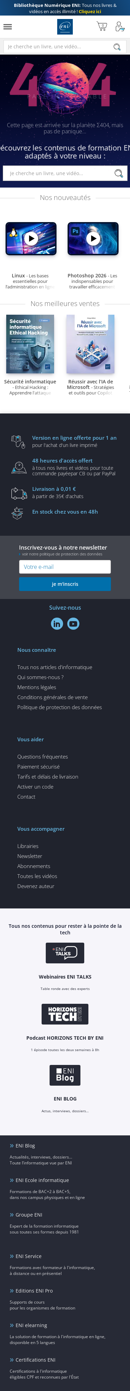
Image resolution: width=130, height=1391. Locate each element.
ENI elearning (31, 1325)
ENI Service (29, 1256)
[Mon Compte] (120, 26)
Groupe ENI (29, 1214)
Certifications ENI (35, 1359)
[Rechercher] (117, 47)
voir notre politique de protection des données (62, 553)
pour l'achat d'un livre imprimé (75, 441)
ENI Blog (25, 1145)
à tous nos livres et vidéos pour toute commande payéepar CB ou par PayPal (75, 466)
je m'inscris (65, 584)
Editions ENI (65, 27)
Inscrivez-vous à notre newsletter (65, 550)
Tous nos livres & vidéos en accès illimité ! (65, 8)
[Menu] (7, 26)
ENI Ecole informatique (42, 1180)
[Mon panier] (101, 26)
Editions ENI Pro (34, 1290)
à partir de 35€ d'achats (75, 492)
